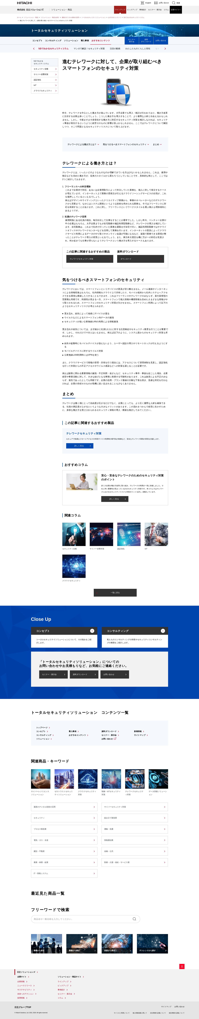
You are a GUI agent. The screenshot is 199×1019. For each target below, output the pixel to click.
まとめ (156, 144)
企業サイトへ (176, 10)
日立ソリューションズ (26, 972)
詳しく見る (79, 446)
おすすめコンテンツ (114, 17)
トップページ (42, 728)
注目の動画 (115, 48)
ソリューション (71, 40)
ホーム (19, 17)
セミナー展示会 (131, 41)
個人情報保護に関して (140, 1013)
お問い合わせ (161, 41)
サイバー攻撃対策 (41, 74)
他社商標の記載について (177, 1013)
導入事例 (85, 40)
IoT (35, 85)
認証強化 (37, 80)
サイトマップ (139, 735)
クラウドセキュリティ (43, 91)
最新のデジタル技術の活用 (70, 17)
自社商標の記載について (158, 1013)
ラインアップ (120, 10)
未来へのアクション (25, 994)
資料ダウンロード (146, 41)
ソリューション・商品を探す (50, 17)
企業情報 (21, 981)
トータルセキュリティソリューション (93, 17)
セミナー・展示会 (155, 10)
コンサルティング (53, 40)
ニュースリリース (24, 986)
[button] (165, 49)
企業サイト (21, 977)
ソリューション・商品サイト (69, 977)
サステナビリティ (24, 990)
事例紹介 (142, 10)
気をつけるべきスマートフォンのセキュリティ (124, 144)
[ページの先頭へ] (182, 966)
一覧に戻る (115, 593)
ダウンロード (126, 259)
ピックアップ (132, 10)
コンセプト (37, 40)
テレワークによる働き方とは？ (81, 144)
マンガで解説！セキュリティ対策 (89, 48)
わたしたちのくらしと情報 (137, 48)
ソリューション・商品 (61, 10)
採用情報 (21, 998)
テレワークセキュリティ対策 (81, 259)
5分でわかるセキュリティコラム (134, 17)
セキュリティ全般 (41, 69)
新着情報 (138, 731)
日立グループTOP (22, 1007)
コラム (166, 10)
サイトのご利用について (122, 1013)
